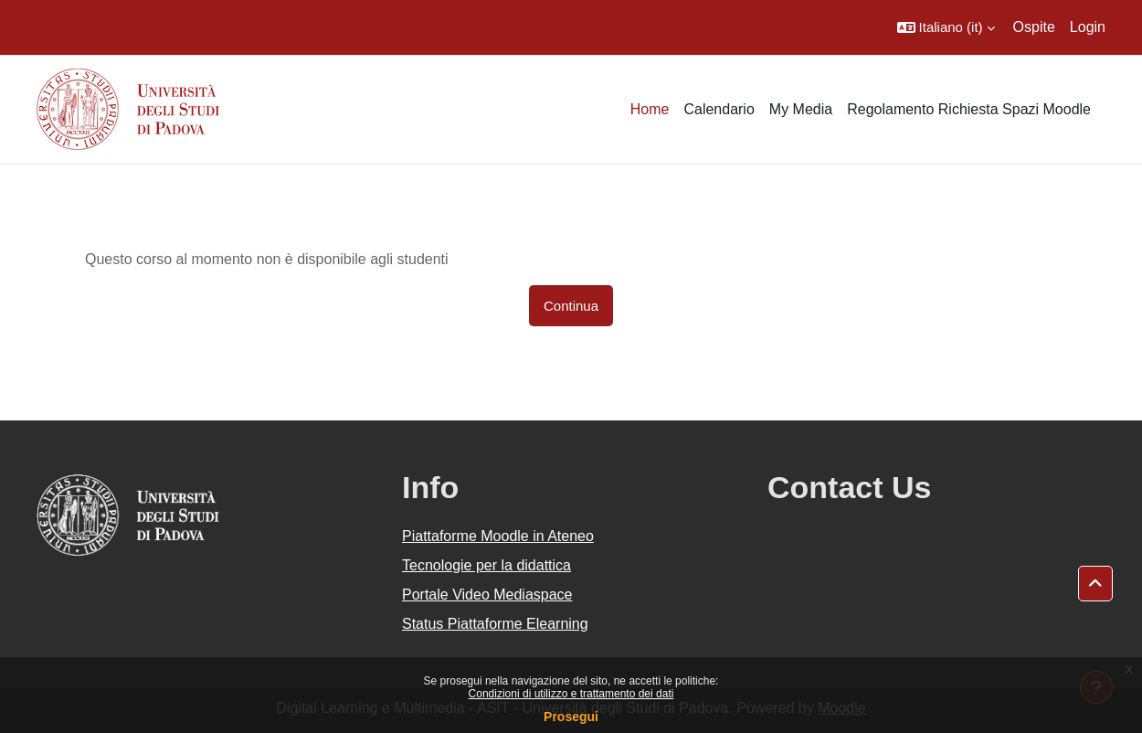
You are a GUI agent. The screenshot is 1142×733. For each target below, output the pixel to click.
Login (1087, 27)
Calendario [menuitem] (718, 109)
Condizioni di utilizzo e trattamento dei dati (571, 693)
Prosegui (571, 716)
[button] (946, 27)
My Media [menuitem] (800, 109)
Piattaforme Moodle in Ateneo (498, 536)
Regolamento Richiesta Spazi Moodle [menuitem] (969, 109)
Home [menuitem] (650, 109)
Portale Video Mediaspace (487, 594)
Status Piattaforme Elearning (495, 624)
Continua (571, 305)
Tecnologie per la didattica (486, 565)
